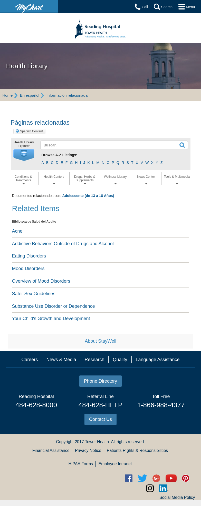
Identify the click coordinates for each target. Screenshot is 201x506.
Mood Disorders (28, 268)
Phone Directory (100, 381)
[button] (23, 155)
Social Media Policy (177, 497)
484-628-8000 (36, 405)
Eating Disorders (29, 256)
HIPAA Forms (80, 464)
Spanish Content (31, 131)
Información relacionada (67, 95)
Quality (120, 359)
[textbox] (99, 145)
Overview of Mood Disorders (41, 281)
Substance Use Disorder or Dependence (53, 306)
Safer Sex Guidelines (33, 293)
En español (29, 95)
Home (7, 95)
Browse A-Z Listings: (60, 155)
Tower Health (97, 442)
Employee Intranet (115, 464)
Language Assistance (158, 359)
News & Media (61, 359)
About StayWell (100, 341)
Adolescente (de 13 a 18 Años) (88, 196)
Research (94, 359)
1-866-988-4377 (161, 405)
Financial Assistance (51, 450)
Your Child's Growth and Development (51, 318)
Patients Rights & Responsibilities (137, 450)
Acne (17, 231)
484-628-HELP (100, 405)
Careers (29, 359)
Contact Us (100, 419)
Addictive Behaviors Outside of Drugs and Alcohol (63, 243)
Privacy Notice (88, 450)
